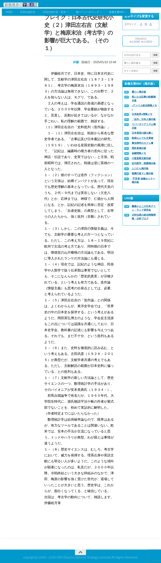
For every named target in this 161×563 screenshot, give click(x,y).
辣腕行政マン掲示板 (142, 173)
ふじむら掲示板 (140, 168)
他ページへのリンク (87, 12)
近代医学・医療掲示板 (144, 163)
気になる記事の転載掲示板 (144, 98)
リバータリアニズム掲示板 (144, 126)
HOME (9, 12)
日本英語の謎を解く (142, 132)
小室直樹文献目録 (141, 158)
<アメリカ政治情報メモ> (144, 107)
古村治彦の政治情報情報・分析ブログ (144, 216)
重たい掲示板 (139, 91)
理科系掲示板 (139, 148)
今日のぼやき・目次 (54, 12)
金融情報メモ (139, 153)
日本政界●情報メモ (142, 114)
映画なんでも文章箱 (142, 138)
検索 (155, 55)
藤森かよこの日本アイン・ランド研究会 (144, 208)
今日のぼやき (27, 12)
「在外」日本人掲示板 (144, 119)
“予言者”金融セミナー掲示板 (143, 180)
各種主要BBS (116, 12)
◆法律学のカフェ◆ (142, 143)
